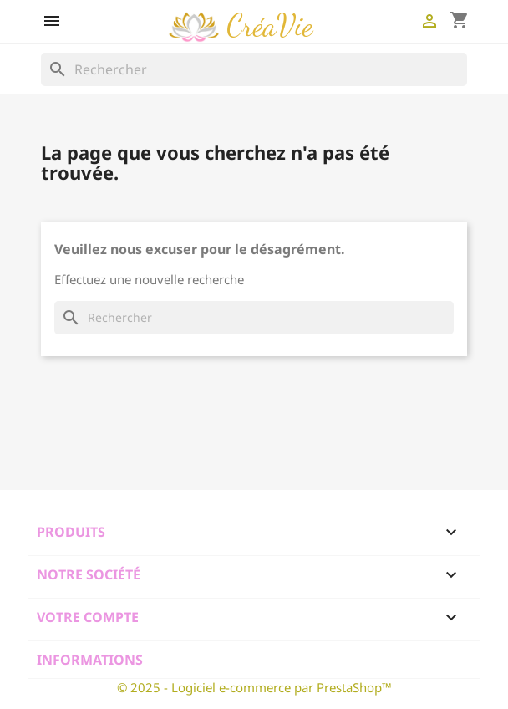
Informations (90, 659)
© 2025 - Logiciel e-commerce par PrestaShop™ (254, 687)
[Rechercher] (254, 69)
